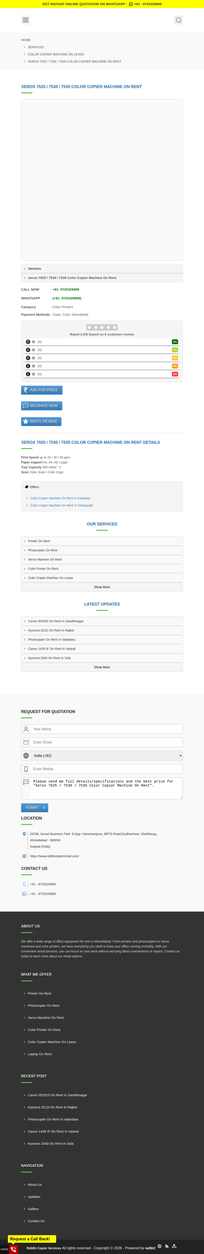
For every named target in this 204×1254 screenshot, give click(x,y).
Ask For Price (44, 390)
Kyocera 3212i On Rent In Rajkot (51, 630)
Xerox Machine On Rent (45, 559)
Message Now (44, 406)
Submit (32, 807)
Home (26, 40)
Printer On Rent (39, 541)
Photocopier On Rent (43, 550)
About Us (35, 1184)
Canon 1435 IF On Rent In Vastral (51, 649)
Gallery (33, 1209)
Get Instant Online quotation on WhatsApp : (102, 4)
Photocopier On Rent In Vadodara (51, 639)
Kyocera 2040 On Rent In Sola (49, 658)
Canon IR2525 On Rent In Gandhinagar (56, 621)
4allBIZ (150, 1248)
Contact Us (36, 1221)
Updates (34, 1197)
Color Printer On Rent (43, 568)
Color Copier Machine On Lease (56, 54)
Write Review (43, 421)
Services (36, 47)
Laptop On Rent (40, 1054)
